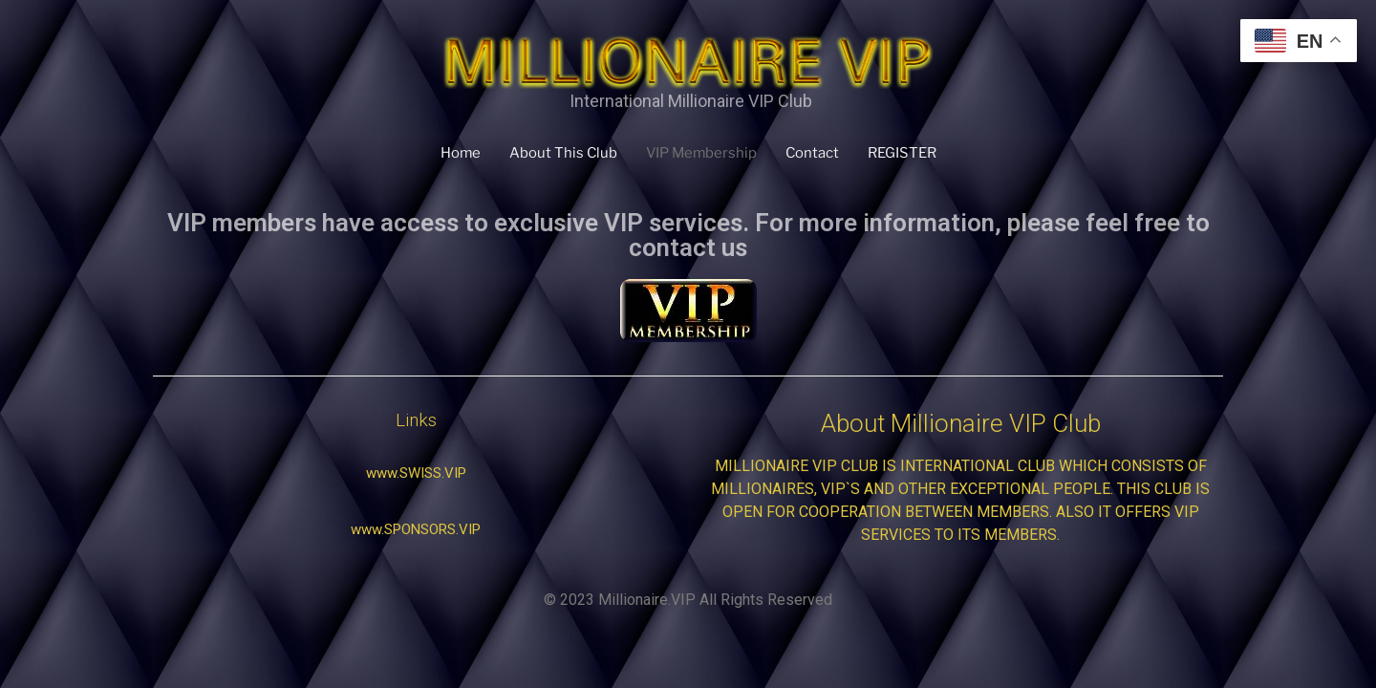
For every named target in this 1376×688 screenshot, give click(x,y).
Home (458, 152)
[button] (416, 473)
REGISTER (905, 152)
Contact (814, 152)
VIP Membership (702, 152)
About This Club (561, 152)
